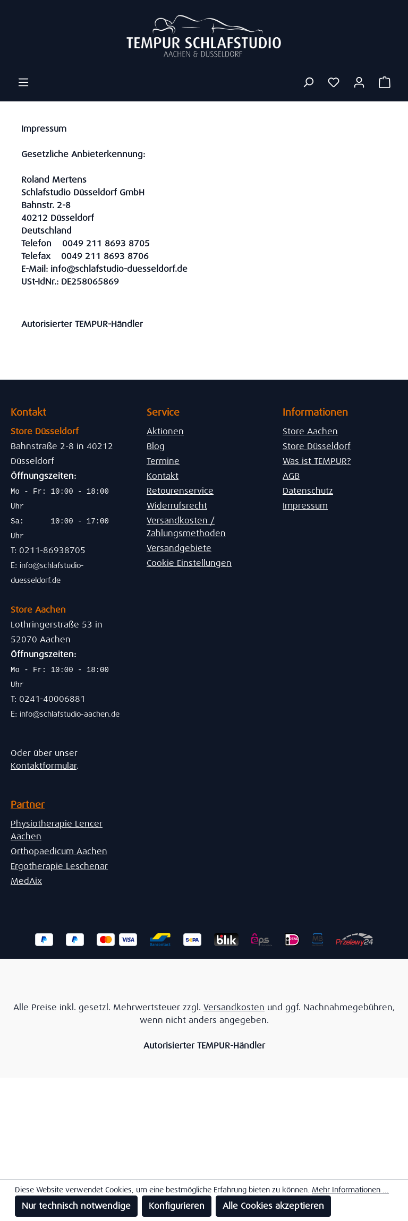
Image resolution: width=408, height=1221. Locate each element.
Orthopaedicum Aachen (59, 851)
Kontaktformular (43, 765)
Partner (28, 804)
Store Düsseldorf (317, 446)
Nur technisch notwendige (76, 1205)
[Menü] (23, 82)
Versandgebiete (179, 548)
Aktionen (165, 431)
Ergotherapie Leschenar (59, 866)
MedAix (26, 881)
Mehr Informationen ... (350, 1189)
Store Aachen (310, 431)
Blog (156, 446)
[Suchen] (308, 82)
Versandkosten (234, 1007)
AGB (291, 475)
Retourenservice (180, 490)
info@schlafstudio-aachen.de (70, 714)
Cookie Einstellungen (189, 563)
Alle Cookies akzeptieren (273, 1205)
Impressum (305, 505)
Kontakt (162, 475)
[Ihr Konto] (359, 82)
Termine (163, 461)
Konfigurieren (177, 1205)
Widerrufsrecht (177, 505)
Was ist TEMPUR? (317, 461)
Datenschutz (308, 490)
